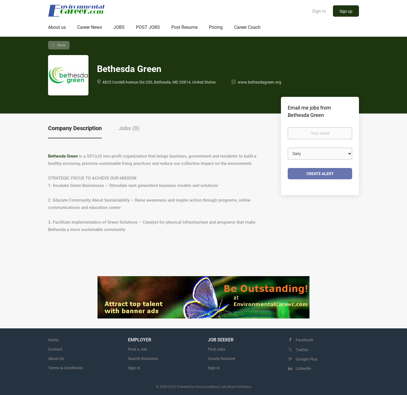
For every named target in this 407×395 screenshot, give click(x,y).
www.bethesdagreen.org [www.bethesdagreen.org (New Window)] (259, 82)
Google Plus (306, 359)
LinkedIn (303, 368)
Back (61, 45)
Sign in (319, 11)
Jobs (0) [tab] (129, 128)
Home (53, 340)
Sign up (345, 11)
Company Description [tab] (75, 128)
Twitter (302, 350)
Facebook (304, 340)
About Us (56, 358)
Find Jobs (216, 349)
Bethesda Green (63, 156)
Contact (55, 349)
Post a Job (137, 349)
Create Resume (221, 358)
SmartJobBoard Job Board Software (223, 387)
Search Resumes (143, 358)
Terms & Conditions (65, 368)
